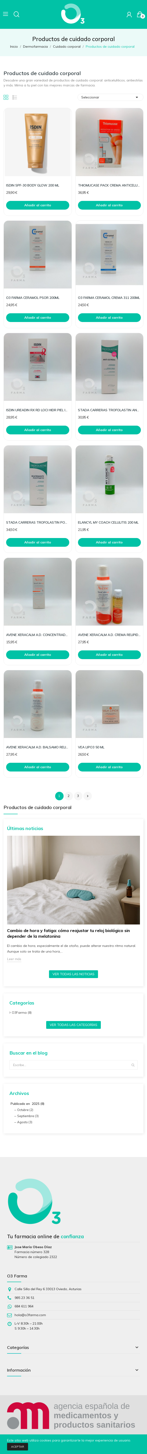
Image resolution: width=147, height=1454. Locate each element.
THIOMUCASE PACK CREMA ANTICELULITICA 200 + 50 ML (109, 185)
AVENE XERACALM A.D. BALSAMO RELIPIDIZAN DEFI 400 (37, 747)
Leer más (14, 959)
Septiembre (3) (28, 1116)
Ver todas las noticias (73, 974)
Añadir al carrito (37, 205)
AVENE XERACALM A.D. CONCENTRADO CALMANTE (37, 635)
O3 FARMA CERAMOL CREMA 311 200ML (109, 298)
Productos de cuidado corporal (38, 807)
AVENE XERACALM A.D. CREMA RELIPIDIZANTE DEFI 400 (109, 635)
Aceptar (17, 1446)
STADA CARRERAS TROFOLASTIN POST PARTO (37, 522)
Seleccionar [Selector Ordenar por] (110, 97)
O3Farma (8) (22, 1012)
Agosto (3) (24, 1122)
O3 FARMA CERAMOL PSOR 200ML (32, 298)
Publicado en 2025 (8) (28, 1104)
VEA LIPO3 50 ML (91, 747)
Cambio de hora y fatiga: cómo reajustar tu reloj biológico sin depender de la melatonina (68, 933)
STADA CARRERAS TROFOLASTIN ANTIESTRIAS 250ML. (109, 410)
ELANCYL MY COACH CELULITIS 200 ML (108, 522)
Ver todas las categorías (73, 1025)
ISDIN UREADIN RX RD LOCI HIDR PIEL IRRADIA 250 (37, 410)
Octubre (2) (25, 1110)
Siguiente (88, 796)
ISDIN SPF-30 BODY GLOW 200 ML (32, 185)
